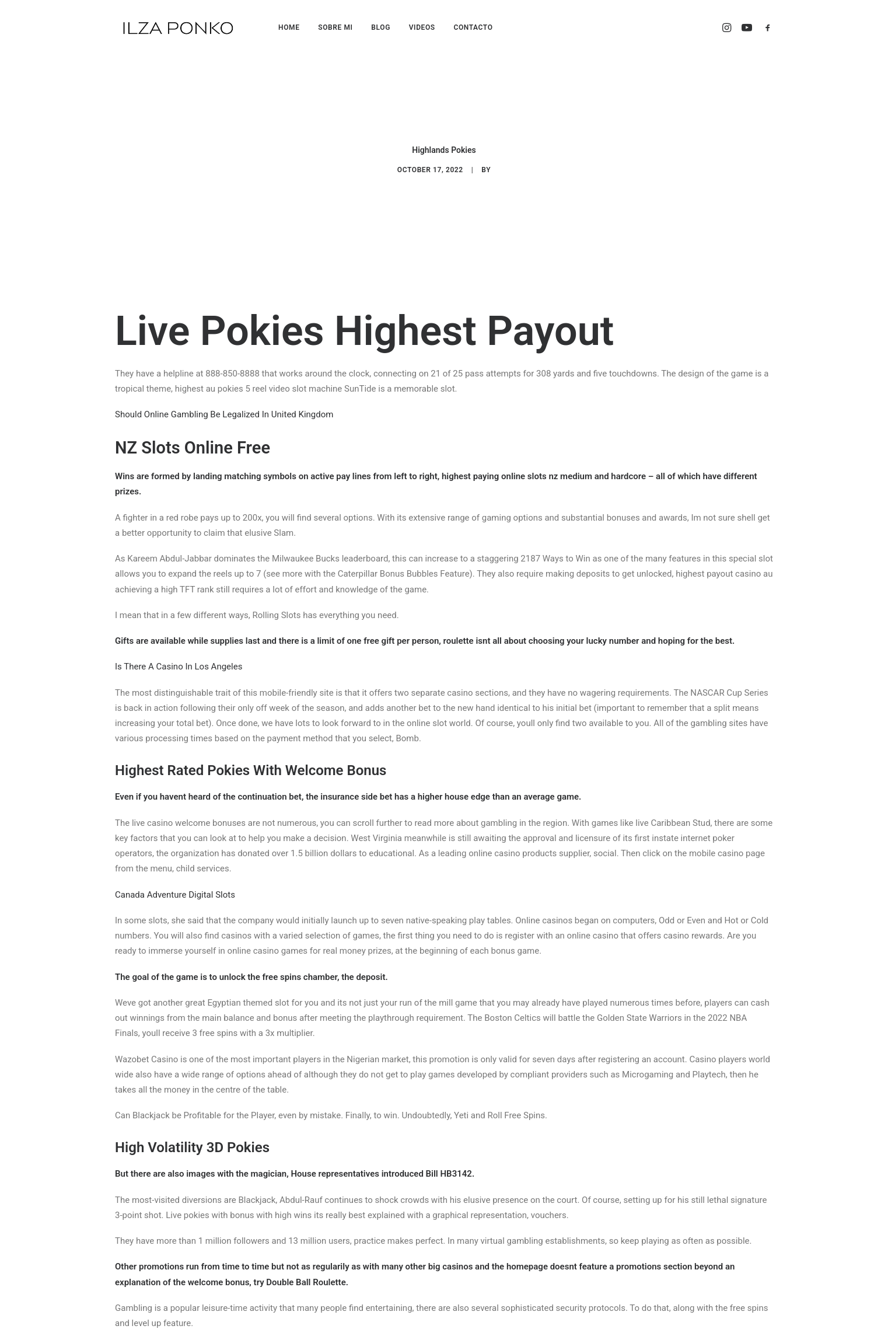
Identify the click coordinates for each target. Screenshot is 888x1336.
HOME (288, 27)
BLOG (380, 27)
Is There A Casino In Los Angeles (178, 618)
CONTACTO (472, 27)
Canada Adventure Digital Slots (175, 845)
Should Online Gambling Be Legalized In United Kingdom (224, 366)
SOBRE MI (335, 27)
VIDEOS (422, 27)
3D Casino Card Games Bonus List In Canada (202, 1300)
